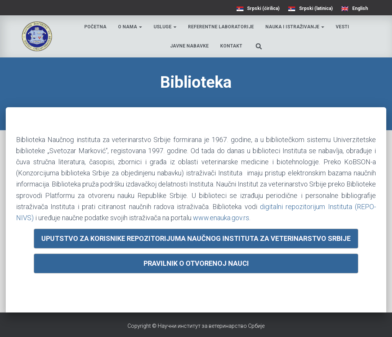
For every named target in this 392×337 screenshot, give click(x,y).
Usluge (165, 26)
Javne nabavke (189, 46)
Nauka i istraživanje (294, 26)
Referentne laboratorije (221, 26)
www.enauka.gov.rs (221, 218)
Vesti (342, 26)
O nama (130, 26)
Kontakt (231, 46)
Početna (95, 26)
